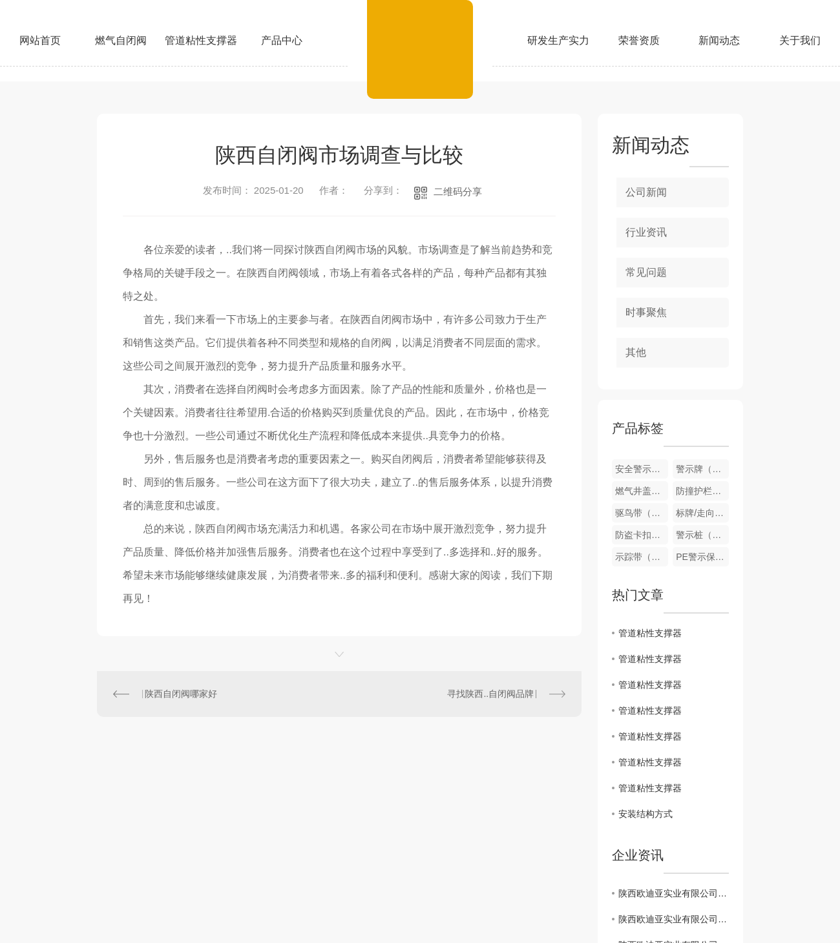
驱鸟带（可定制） (641, 513)
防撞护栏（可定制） (702, 491)
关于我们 (800, 40)
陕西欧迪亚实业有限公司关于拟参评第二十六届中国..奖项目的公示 (673, 893)
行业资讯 (646, 232)
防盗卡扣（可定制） (641, 535)
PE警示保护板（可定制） (702, 557)
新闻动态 (719, 40)
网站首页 (40, 40)
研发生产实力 (558, 40)
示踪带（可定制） (641, 557)
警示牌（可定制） (702, 469)
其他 (635, 352)
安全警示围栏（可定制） (641, 469)
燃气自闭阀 (121, 40)
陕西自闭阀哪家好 (181, 694)
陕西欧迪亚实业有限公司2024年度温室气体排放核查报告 (673, 919)
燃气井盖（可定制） (641, 491)
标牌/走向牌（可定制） (702, 513)
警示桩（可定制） (702, 535)
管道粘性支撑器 (201, 40)
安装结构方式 (645, 814)
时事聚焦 (646, 312)
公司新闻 (646, 192)
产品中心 (281, 40)
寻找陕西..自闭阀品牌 (490, 694)
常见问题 (646, 272)
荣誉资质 (639, 40)
